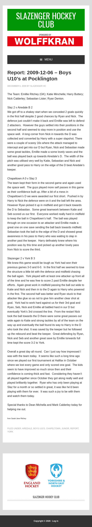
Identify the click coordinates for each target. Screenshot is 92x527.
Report (74, 428)
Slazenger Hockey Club (46, 20)
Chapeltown (53, 428)
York (10, 432)
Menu (48, 59)
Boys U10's (39, 428)
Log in (55, 521)
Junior (65, 428)
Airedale (27, 428)
